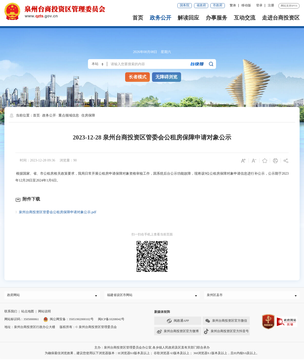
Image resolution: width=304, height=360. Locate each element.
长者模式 (137, 76)
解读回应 (188, 18)
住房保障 (88, 115)
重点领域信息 (68, 115)
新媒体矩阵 (162, 313)
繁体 (233, 5)
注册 (271, 5)
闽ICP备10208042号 (111, 320)
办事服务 (216, 18)
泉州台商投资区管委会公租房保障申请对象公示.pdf (57, 212)
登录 (259, 5)
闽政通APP (178, 322)
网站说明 (44, 312)
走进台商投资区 (281, 18)
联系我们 (10, 312)
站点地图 (27, 312)
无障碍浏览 (166, 76)
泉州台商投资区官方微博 (178, 332)
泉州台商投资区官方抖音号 (226, 332)
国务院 (184, 5)
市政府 (217, 5)
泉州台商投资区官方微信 (226, 322)
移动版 (246, 5)
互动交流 (244, 18)
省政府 (201, 5)
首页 (137, 18)
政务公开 (160, 18)
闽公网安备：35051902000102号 (68, 320)
